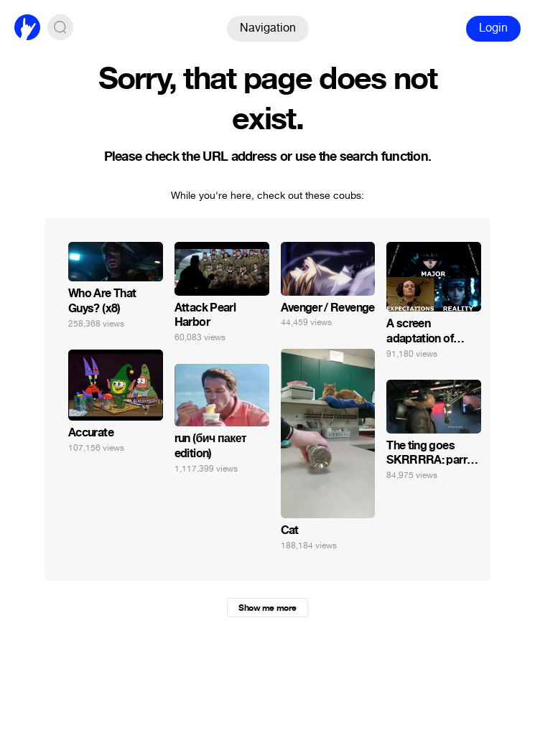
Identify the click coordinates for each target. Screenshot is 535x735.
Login (493, 27)
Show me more (267, 608)
